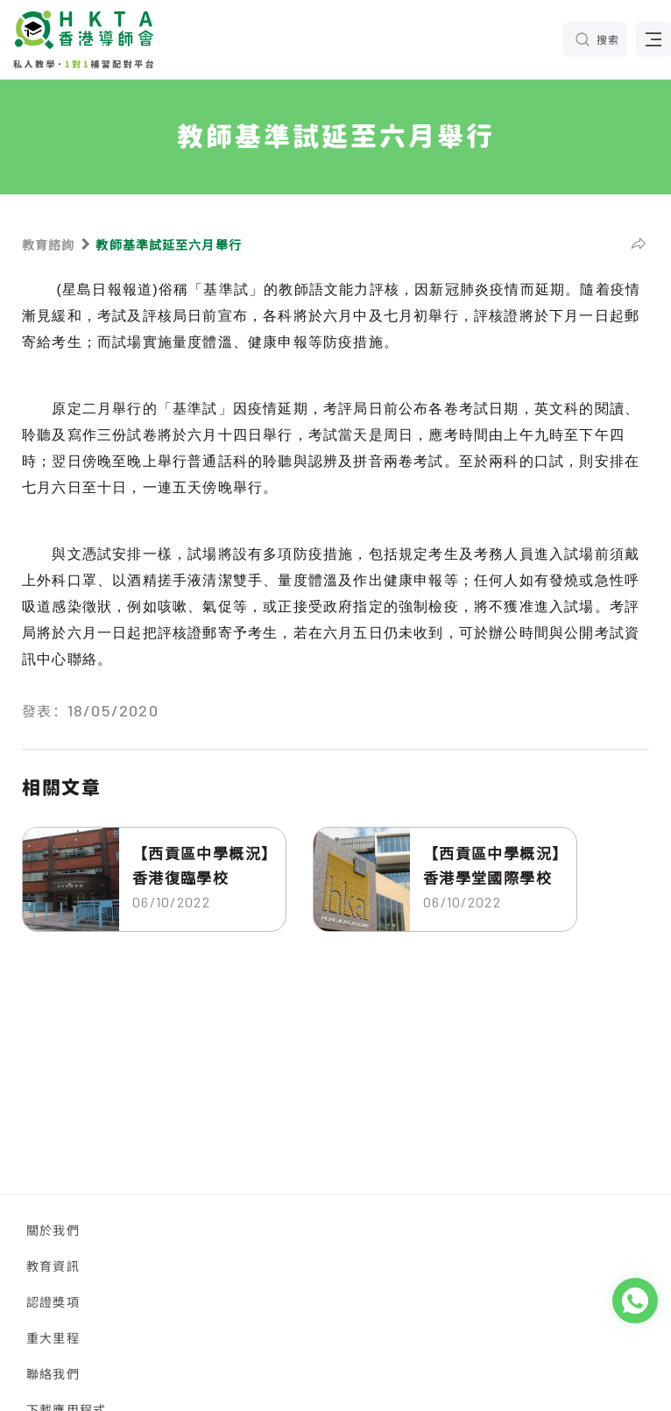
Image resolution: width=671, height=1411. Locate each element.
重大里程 (53, 1337)
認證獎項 (53, 1301)
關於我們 (53, 1229)
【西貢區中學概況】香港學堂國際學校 (492, 865)
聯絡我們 (53, 1373)
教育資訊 (53, 1265)
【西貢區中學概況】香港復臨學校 (201, 865)
